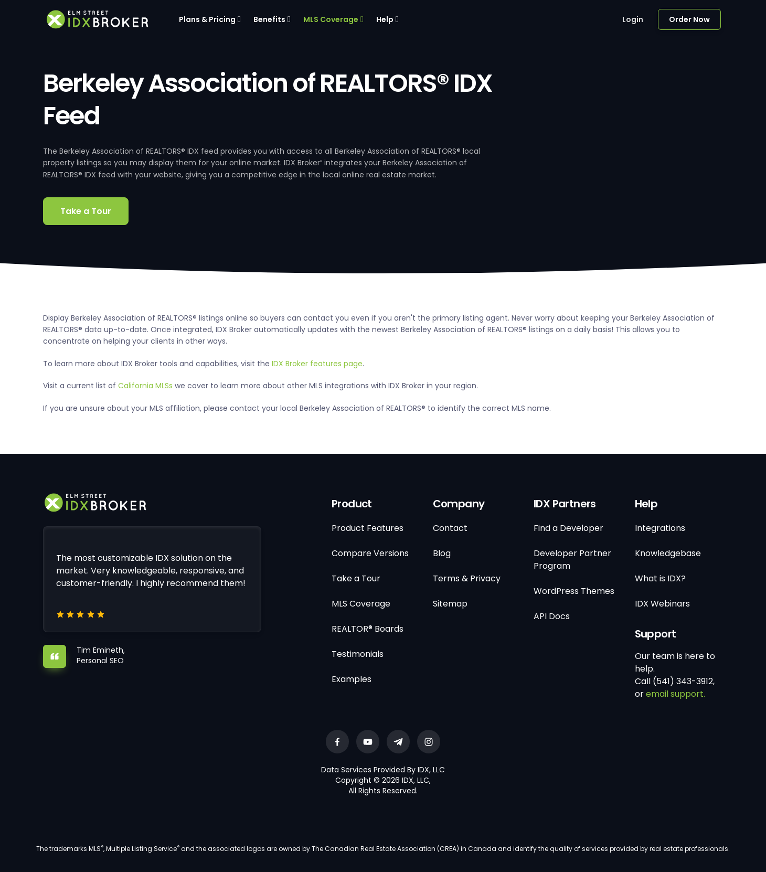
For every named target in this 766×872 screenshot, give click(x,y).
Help (384, 19)
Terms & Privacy (467, 578)
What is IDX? (660, 578)
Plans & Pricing (207, 19)
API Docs (552, 616)
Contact (450, 528)
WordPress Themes (574, 591)
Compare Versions (370, 553)
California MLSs (145, 385)
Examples (351, 679)
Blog (442, 553)
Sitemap (450, 604)
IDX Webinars (662, 604)
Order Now (689, 19)
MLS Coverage (330, 19)
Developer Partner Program (572, 559)
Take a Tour (85, 211)
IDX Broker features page (317, 363)
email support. (675, 694)
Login (632, 19)
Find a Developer (568, 528)
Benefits (269, 19)
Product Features (367, 528)
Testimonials (358, 654)
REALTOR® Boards (367, 629)
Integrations (660, 528)
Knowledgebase (668, 553)
